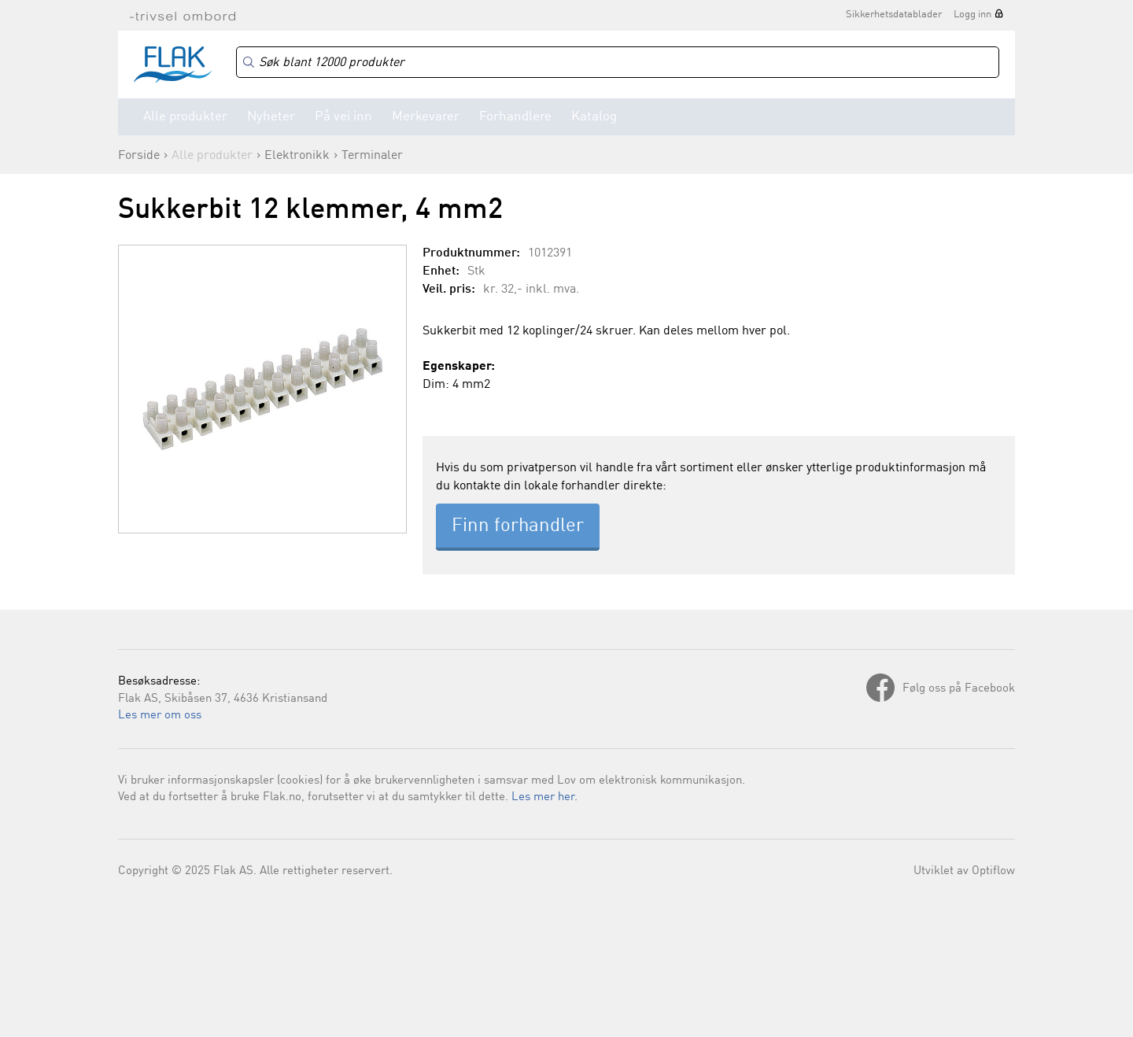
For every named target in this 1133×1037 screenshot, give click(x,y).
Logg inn (972, 14)
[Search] (617, 62)
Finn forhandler (518, 526)
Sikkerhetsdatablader (894, 14)
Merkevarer (425, 117)
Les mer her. (544, 797)
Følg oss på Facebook (958, 689)
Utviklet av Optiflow (964, 871)
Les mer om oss (159, 715)
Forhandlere (515, 117)
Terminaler (372, 155)
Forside (139, 155)
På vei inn (343, 117)
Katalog (594, 117)
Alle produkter (185, 117)
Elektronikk (297, 155)
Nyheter (271, 117)
